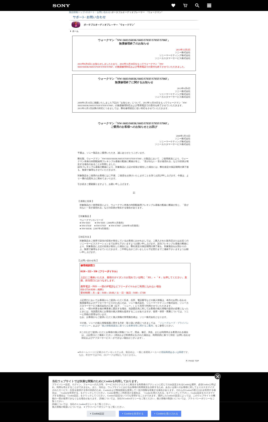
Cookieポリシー (86, 404)
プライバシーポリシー (96, 407)
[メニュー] (209, 5)
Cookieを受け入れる (167, 413)
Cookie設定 (98, 413)
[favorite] (173, 5)
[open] (197, 5)
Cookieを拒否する (134, 413)
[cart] (185, 5)
